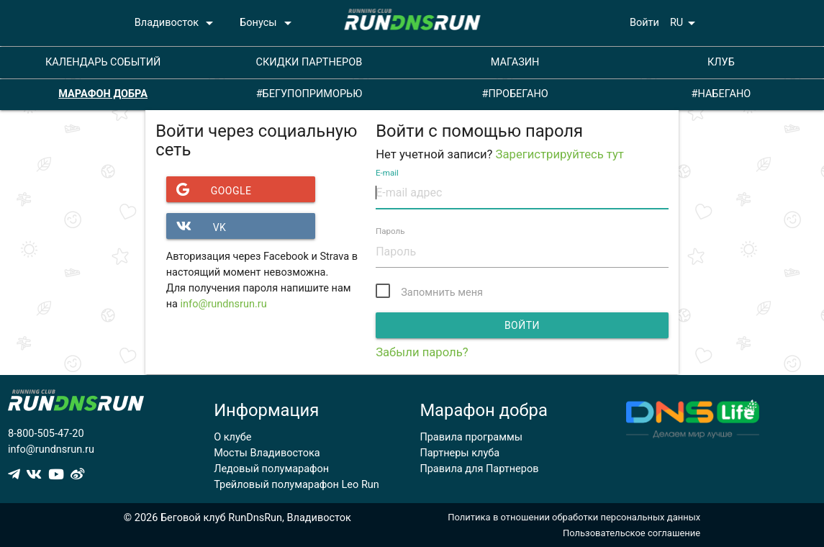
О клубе (232, 437)
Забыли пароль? (422, 352)
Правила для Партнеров (479, 469)
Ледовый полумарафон (271, 469)
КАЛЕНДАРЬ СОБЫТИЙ (102, 62)
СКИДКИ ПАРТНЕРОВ (308, 62)
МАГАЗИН (515, 62)
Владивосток (176, 23)
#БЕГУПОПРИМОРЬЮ (309, 94)
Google (209, 189)
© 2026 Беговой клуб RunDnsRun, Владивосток (237, 518)
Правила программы (471, 437)
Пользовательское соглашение (631, 533)
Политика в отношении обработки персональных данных (574, 517)
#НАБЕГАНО (721, 94)
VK (196, 226)
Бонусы (268, 23)
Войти (644, 23)
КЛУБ (721, 62)
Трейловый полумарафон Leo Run (296, 485)
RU (685, 23)
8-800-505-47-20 (46, 434)
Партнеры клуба (459, 453)
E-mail (387, 173)
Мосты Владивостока (267, 453)
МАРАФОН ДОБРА (103, 94)
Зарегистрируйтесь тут (560, 154)
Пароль (390, 232)
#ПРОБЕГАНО (515, 94)
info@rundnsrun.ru (224, 304)
